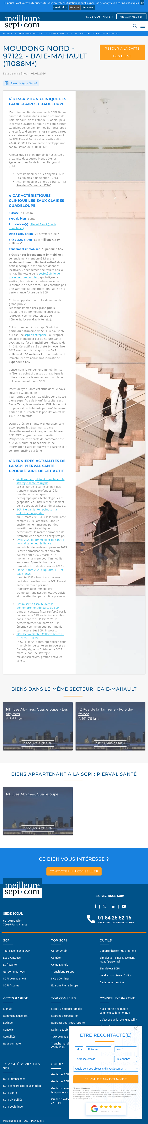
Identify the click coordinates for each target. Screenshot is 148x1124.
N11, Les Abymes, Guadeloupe (32, 794)
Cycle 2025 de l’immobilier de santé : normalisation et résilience (40, 541)
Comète (56, 957)
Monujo (7, 1009)
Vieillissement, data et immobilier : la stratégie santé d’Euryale (41, 481)
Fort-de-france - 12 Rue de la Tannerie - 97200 (41, 183)
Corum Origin (59, 950)
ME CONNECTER (131, 16)
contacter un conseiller (74, 871)
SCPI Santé (10, 1092)
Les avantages (12, 957)
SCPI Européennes (14, 1079)
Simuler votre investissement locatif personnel (117, 959)
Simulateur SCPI (110, 968)
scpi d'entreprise (36, 335)
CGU (26, 1120)
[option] (110, 382)
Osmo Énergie (59, 964)
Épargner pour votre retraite (68, 1022)
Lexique (8, 1022)
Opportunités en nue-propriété (118, 950)
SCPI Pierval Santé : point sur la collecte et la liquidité (37, 511)
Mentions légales (12, 1120)
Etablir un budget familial (66, 1009)
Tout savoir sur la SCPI (16, 950)
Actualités (9, 1036)
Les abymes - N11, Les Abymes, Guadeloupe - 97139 (41, 176)
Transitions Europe (62, 971)
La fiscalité (10, 964)
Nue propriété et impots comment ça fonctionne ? (115, 1010)
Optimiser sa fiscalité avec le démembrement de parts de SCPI (38, 606)
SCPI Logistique (13, 1106)
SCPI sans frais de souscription (22, 1086)
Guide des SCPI (60, 1074)
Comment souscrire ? (16, 1016)
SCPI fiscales (11, 985)
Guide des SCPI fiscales (65, 1081)
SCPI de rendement (14, 978)
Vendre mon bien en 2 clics (116, 975)
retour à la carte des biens (122, 52)
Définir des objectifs (63, 1029)
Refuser (74, 7)
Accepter (87, 7)
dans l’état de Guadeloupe (45, 120)
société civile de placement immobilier (34, 275)
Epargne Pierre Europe (64, 985)
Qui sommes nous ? (15, 971)
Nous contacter (12, 1043)
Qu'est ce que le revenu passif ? (118, 1019)
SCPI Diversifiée (12, 1099)
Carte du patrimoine (112, 982)
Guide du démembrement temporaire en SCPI (66, 1090)
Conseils (8, 1029)
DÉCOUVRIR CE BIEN (37, 743)
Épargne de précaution (64, 1016)
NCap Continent (61, 978)
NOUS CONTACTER (99, 16)
